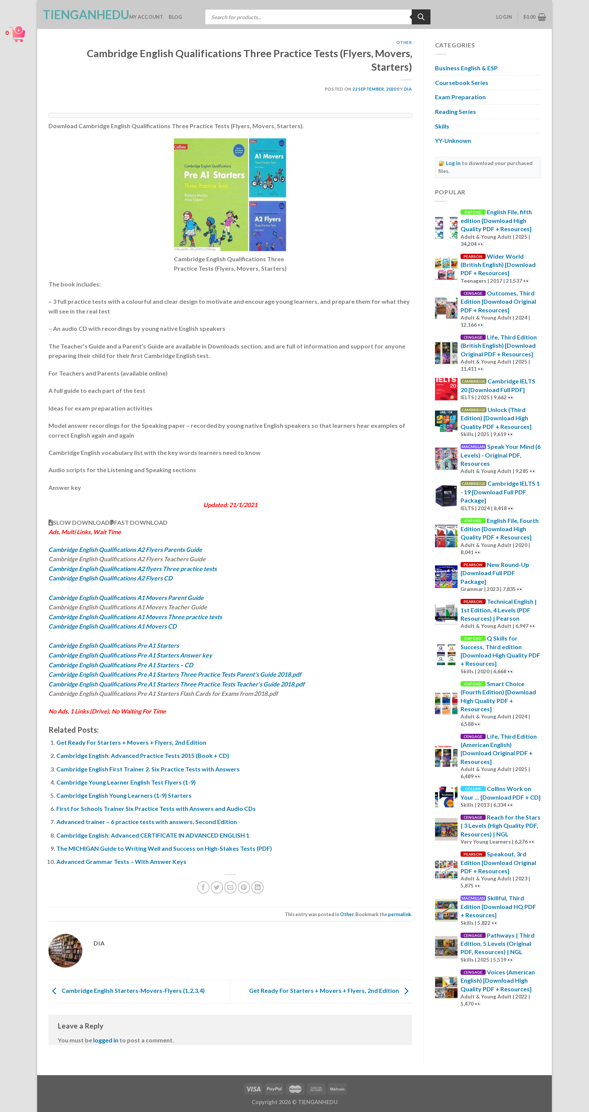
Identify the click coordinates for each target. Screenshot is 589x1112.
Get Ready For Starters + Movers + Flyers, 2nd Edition (131, 742)
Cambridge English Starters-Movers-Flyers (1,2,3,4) (126, 990)
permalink (399, 914)
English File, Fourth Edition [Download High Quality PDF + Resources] (500, 529)
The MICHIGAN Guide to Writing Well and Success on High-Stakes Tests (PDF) (164, 848)
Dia (408, 88)
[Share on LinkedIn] (257, 887)
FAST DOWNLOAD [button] (139, 522)
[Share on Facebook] (203, 887)
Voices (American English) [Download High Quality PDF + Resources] (498, 980)
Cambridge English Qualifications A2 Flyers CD (110, 578)
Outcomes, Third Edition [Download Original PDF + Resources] (498, 301)
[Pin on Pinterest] (244, 887)
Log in (453, 163)
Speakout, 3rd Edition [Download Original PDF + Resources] (498, 862)
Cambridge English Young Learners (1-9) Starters (124, 795)
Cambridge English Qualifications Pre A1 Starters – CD (120, 664)
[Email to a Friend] (230, 887)
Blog (176, 17)
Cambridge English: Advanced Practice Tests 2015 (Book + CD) (142, 755)
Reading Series (455, 111)
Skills (442, 126)
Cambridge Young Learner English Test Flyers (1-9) (126, 782)
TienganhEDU (80, 15)
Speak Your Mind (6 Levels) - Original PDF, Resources (501, 455)
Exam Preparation (460, 96)
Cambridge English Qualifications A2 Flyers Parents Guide (125, 549)
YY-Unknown (453, 140)
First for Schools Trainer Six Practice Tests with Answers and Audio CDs (156, 808)
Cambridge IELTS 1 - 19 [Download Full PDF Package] (500, 492)
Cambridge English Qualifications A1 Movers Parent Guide (126, 597)
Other (404, 42)
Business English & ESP (466, 67)
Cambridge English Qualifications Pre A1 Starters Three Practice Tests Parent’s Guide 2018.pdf (174, 674)
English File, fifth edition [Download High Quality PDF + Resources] (496, 220)
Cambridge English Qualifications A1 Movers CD (112, 626)
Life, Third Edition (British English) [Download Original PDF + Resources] (499, 345)
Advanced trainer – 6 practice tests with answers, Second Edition (146, 821)
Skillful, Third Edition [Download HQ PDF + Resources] (498, 906)
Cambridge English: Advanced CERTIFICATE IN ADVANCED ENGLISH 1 (152, 835)
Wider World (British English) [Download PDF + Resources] (498, 265)
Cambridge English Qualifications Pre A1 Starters (113, 645)
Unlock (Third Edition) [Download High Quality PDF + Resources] (496, 418)
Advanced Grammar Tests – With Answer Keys (121, 861)
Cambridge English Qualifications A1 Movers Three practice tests (135, 616)
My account (146, 17)
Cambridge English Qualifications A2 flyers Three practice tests (132, 568)
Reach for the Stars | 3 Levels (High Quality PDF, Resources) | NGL (501, 826)
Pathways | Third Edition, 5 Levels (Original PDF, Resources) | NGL (498, 944)
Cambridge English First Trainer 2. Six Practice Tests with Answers (148, 769)
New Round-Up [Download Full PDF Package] (495, 573)
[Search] (421, 16)
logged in (105, 1040)
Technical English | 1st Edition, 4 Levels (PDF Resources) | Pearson (499, 610)
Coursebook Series (461, 82)
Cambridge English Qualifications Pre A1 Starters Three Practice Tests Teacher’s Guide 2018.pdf (176, 684)
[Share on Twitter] (217, 887)
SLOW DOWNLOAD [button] (79, 522)
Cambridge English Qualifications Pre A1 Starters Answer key (130, 655)
